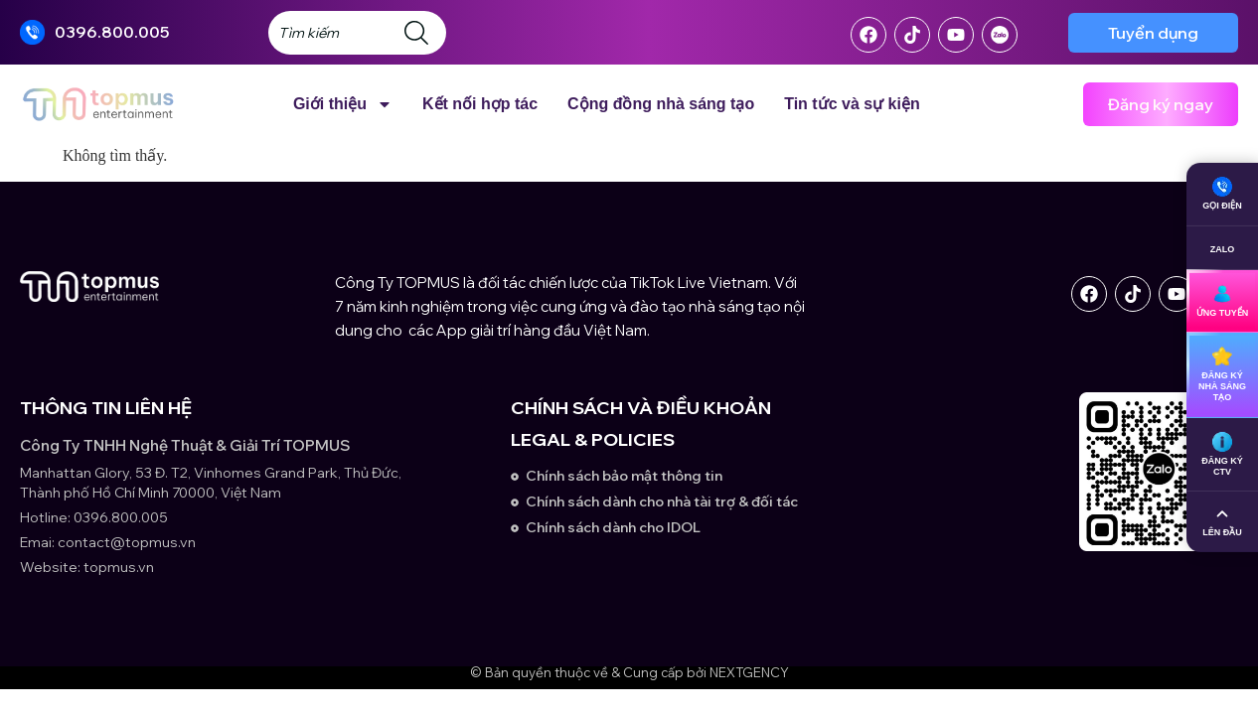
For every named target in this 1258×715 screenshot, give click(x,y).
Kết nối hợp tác (480, 103)
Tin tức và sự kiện (852, 103)
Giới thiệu (343, 104)
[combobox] (331, 33)
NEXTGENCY (749, 672)
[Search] (420, 33)
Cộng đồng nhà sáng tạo (660, 103)
